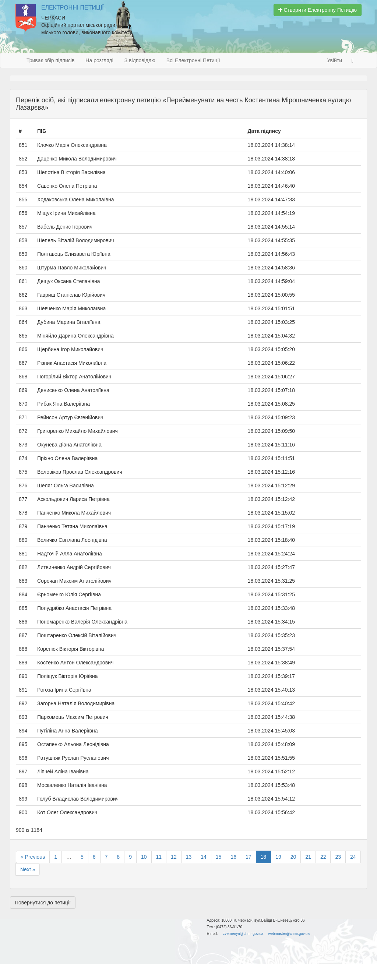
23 (338, 857)
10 (144, 857)
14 (204, 857)
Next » (27, 869)
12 (174, 857)
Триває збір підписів (50, 60)
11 (159, 857)
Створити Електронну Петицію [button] (317, 10)
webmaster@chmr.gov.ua (289, 934)
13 (189, 857)
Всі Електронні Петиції (193, 60)
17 (248, 857)
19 (278, 857)
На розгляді (99, 60)
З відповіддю (139, 60)
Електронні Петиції (72, 7)
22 (323, 857)
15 (219, 857)
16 (233, 857)
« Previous (33, 857)
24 (353, 857)
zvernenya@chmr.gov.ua (243, 934)
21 (308, 857)
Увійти (334, 60)
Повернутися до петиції (43, 902)
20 (293, 857)
